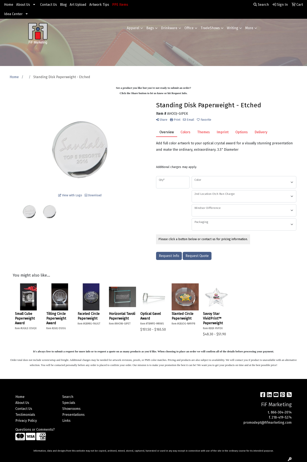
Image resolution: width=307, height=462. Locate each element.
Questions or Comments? (35, 430)
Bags (150, 28)
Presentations (73, 415)
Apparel (133, 28)
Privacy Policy (26, 421)
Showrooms (71, 409)
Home (8, 5)
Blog (63, 5)
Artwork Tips (99, 5)
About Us (23, 5)
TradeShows (210, 28)
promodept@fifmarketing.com (267, 422)
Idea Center (13, 14)
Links (66, 421)
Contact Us (48, 5)
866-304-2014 (281, 412)
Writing (232, 28)
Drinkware (169, 28)
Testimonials (25, 415)
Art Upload (78, 5)
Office (189, 28)
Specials (68, 403)
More (249, 28)
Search (261, 5)
